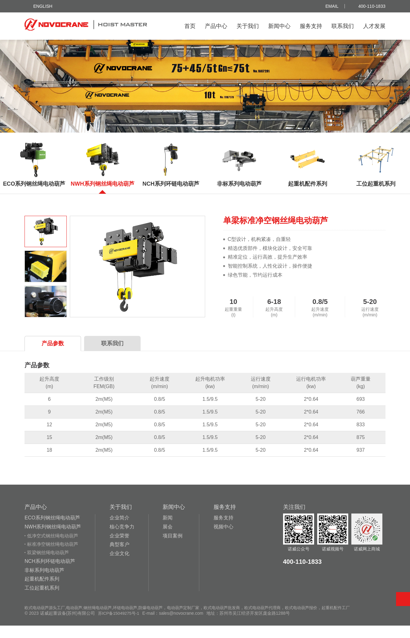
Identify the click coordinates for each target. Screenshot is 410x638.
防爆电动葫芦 (160, 620)
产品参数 (53, 356)
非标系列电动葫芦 (44, 582)
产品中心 (216, 26)
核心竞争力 (122, 539)
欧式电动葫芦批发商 (235, 620)
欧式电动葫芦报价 (320, 620)
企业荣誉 (119, 548)
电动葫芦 (78, 620)
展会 (168, 539)
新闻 (168, 530)
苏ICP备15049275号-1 (120, 625)
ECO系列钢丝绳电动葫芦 (52, 530)
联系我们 (342, 26)
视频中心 (223, 539)
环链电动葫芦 (132, 620)
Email (332, 6)
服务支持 (311, 26)
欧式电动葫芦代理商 (279, 620)
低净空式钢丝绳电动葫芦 (52, 548)
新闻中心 (279, 26)
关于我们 (248, 26)
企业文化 (119, 565)
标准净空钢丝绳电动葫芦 (52, 556)
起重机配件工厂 (357, 620)
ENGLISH (42, 6)
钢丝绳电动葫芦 (103, 620)
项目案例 (172, 548)
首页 (190, 26)
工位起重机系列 (42, 600)
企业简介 (119, 530)
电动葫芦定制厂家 (194, 620)
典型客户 (119, 557)
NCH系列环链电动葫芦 (50, 573)
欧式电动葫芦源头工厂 (46, 620)
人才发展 (374, 26)
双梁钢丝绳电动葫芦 (48, 565)
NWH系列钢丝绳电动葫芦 (53, 539)
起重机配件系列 (42, 591)
